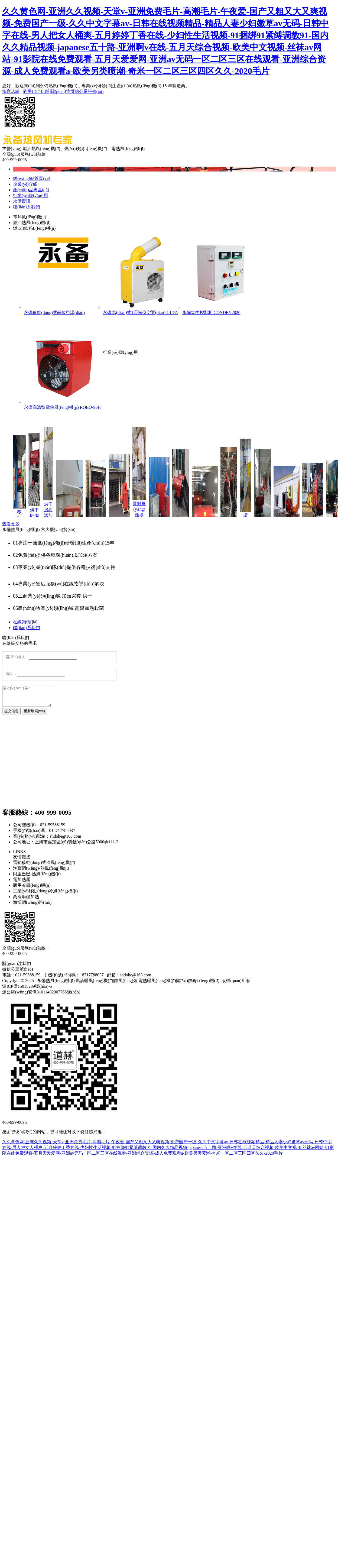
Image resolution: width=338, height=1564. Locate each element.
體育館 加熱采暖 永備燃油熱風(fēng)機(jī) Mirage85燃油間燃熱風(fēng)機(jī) (183, 516)
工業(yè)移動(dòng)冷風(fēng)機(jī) (45, 895)
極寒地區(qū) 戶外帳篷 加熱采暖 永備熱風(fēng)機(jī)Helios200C (290, 516)
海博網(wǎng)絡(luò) (32, 906)
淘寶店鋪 (11, 91)
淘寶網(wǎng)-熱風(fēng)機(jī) (41, 872)
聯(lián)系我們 (26, 627)
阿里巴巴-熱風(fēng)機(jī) (37, 878)
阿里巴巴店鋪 (36, 91)
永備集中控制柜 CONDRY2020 (221, 275)
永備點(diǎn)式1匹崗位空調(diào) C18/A (142, 275)
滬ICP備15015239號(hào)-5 (27, 990)
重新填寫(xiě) (34, 715)
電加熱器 (21, 883)
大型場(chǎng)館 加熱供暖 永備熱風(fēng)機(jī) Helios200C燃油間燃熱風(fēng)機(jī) (122, 516)
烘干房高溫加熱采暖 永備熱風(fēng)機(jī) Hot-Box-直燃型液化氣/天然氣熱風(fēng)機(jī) (51, 516)
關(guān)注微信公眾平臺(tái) (76, 91)
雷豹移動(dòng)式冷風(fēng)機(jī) (44, 866)
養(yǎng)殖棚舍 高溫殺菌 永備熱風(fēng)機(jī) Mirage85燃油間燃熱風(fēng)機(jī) (231, 517)
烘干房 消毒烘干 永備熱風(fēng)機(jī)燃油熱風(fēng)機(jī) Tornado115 (99, 516)
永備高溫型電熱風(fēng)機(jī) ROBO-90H (63, 370)
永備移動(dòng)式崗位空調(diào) (63, 275)
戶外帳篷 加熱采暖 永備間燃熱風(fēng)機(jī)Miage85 (315, 516)
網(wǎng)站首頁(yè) (31, 178)
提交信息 (11, 715)
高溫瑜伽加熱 (26, 900)
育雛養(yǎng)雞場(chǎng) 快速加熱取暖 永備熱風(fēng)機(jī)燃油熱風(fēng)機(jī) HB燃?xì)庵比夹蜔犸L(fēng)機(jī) (142, 516)
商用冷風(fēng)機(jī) (32, 889)
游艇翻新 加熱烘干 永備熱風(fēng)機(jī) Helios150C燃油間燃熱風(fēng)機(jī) (162, 516)
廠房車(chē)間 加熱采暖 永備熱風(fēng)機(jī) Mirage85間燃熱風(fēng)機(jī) (265, 516)
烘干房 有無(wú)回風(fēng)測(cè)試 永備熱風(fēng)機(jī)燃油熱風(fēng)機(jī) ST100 (37, 516)
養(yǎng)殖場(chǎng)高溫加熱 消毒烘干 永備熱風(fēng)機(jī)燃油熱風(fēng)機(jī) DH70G (22, 516)
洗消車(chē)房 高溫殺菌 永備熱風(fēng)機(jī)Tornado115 (208, 516)
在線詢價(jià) (25, 622)
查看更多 (11, 524)
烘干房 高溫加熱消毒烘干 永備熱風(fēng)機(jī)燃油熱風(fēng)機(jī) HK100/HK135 (72, 516)
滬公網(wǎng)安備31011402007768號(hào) (41, 996)
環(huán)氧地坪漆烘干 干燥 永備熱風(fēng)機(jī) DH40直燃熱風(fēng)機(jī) (248, 516)
